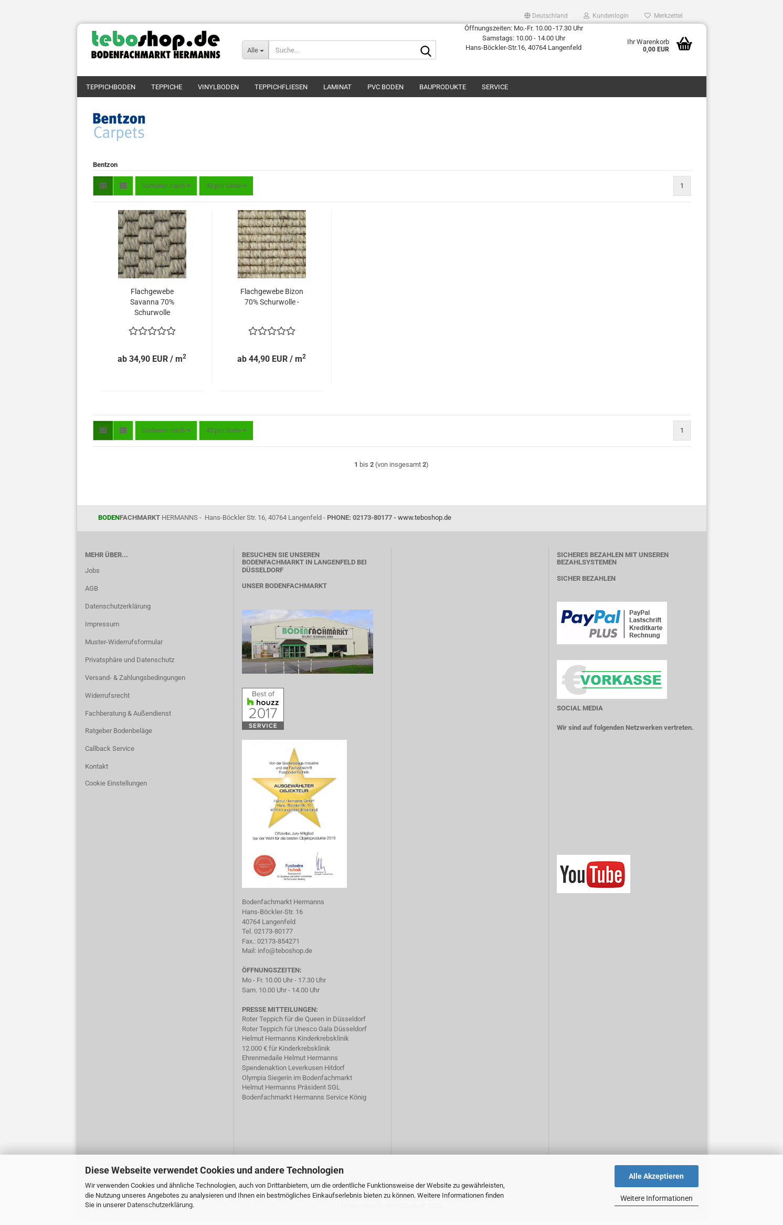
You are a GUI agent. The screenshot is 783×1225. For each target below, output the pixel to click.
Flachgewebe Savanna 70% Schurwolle (152, 307)
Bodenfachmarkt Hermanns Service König (304, 1102)
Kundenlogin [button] (606, 15)
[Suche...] (255, 49)
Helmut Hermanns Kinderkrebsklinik (295, 1044)
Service (495, 87)
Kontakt (96, 772)
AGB (91, 594)
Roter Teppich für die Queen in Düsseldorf (304, 1024)
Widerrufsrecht (107, 701)
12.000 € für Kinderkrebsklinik (286, 1054)
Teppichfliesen (281, 87)
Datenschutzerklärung (160, 1205)
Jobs (92, 576)
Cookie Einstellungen (116, 788)
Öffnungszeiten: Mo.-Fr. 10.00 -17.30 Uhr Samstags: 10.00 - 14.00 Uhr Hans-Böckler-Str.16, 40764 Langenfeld (523, 37)
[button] (546, 16)
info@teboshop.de (285, 956)
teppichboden (110, 87)
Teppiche (166, 87)
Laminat (337, 87)
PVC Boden (385, 87)
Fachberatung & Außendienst (128, 719)
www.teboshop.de (424, 523)
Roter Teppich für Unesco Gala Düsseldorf (304, 1034)
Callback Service (109, 754)
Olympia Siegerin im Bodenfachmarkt (297, 1083)
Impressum (102, 629)
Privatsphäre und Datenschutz (129, 665)
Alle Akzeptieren (656, 1176)
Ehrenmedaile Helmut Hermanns (290, 1063)
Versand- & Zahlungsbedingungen (135, 683)
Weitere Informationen (656, 1198)
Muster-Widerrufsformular (124, 647)
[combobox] (166, 191)
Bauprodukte (442, 87)
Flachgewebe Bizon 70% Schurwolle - (271, 301)
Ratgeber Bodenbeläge (118, 736)
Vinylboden (218, 87)
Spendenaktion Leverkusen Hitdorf (293, 1073)
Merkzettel (663, 15)
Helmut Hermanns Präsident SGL (291, 1092)
